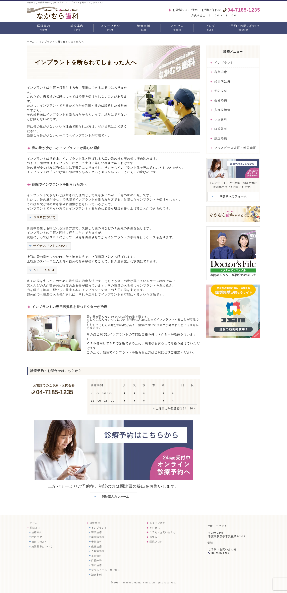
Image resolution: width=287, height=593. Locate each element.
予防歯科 (220, 91)
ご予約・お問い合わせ (243, 28)
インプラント (224, 62)
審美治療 (220, 72)
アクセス (176, 28)
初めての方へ (39, 541)
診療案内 (77, 28)
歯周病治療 (222, 81)
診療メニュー (233, 51)
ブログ (210, 28)
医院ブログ (156, 541)
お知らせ (154, 537)
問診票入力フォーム (115, 496)
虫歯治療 (220, 100)
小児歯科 (220, 119)
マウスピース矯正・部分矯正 (235, 147)
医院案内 (43, 28)
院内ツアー (38, 537)
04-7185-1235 (58, 392)
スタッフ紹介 (110, 28)
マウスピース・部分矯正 (105, 569)
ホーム (34, 523)
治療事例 (143, 28)
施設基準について (42, 546)
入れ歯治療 (222, 110)
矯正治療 (220, 138)
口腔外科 (220, 128)
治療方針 (36, 532)
